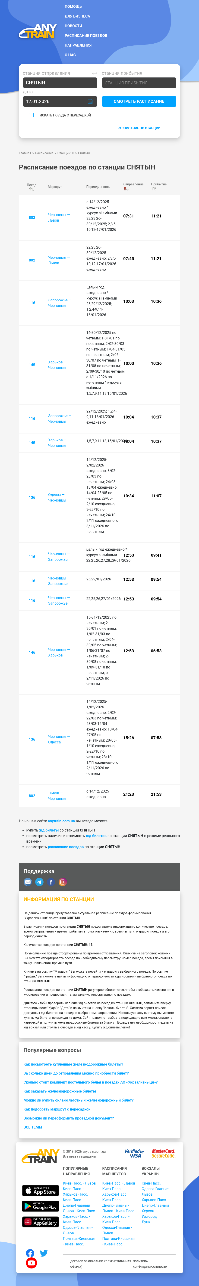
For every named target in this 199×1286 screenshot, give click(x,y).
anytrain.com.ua (61, 821)
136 (32, 497)
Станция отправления (46, 73)
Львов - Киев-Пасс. (79, 1211)
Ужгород (149, 1216)
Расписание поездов (86, 35)
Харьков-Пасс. (154, 1200)
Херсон (148, 1211)
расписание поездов (66, 847)
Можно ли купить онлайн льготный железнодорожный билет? (79, 1100)
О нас (70, 55)
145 (32, 365)
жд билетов (96, 836)
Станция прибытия (122, 73)
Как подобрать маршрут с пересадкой (57, 1109)
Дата (28, 92)
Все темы (33, 1127)
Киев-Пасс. (151, 1183)
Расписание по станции (138, 128)
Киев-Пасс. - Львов (79, 1183)
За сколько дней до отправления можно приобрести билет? (76, 1073)
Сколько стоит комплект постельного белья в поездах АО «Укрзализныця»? (91, 1082)
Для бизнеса (77, 16)
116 (32, 303)
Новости (73, 26)
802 (32, 217)
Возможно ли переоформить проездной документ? (69, 1118)
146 (32, 652)
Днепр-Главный (155, 1205)
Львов (147, 1194)
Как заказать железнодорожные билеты (60, 1091)
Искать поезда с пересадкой (65, 115)
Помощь (73, 6)
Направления (78, 45)
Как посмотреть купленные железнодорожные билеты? (73, 1064)
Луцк (146, 1222)
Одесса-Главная (156, 1189)
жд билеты (49, 830)
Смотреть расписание (139, 101)
